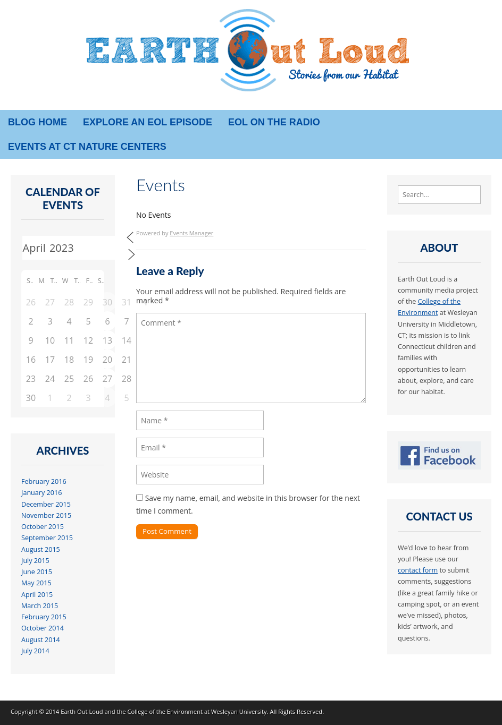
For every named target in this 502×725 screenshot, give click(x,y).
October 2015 (42, 526)
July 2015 (35, 560)
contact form (418, 570)
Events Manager (191, 233)
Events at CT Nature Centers (87, 146)
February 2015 (43, 616)
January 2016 (41, 492)
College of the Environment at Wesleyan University (196, 711)
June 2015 (36, 571)
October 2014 (42, 628)
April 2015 (37, 594)
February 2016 (43, 481)
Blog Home (37, 122)
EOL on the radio (274, 122)
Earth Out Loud (82, 711)
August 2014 (40, 639)
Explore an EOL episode (147, 122)
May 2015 (36, 582)
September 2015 (47, 537)
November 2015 (46, 515)
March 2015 (39, 605)
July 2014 (35, 650)
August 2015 (40, 549)
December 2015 (46, 504)
